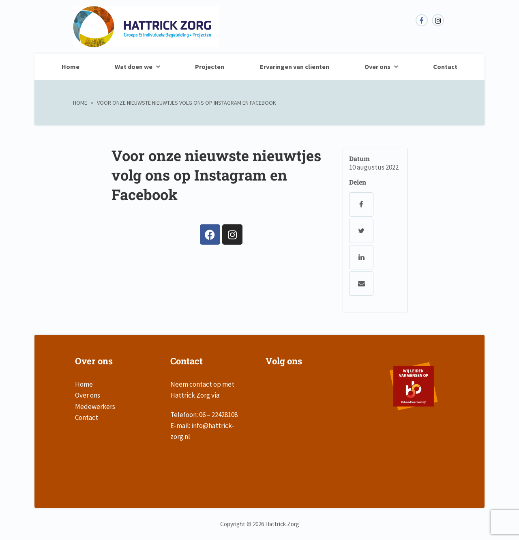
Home (70, 66)
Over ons (377, 66)
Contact (445, 66)
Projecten (209, 66)
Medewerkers (95, 406)
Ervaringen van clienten (294, 66)
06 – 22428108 (218, 414)
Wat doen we (133, 66)
